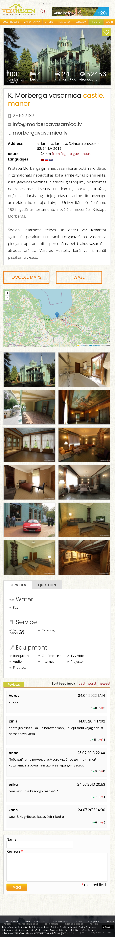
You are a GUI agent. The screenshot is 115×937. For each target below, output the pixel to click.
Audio (15, 662)
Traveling (64, 21)
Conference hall (51, 656)
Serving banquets (16, 632)
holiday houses (60, 921)
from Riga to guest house (72, 153)
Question (47, 585)
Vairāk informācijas (55, 933)
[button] (57, 315)
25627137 (23, 115)
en (49, 3)
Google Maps (26, 277)
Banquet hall (20, 656)
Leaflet (81, 345)
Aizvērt (107, 927)
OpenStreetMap (94, 345)
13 (103, 740)
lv (39, 3)
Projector (75, 662)
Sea (13, 608)
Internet (46, 662)
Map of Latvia (31, 21)
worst (92, 683)
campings (93, 921)
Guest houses (10, 21)
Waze (79, 277)
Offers (49, 21)
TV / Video (76, 656)
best (81, 683)
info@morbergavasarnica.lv (47, 124)
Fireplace (17, 668)
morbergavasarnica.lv (40, 132)
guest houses (11, 921)
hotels (78, 921)
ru (44, 3)
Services (17, 585)
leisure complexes (35, 921)
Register (96, 21)
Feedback (80, 21)
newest (104, 683)
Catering (46, 630)
